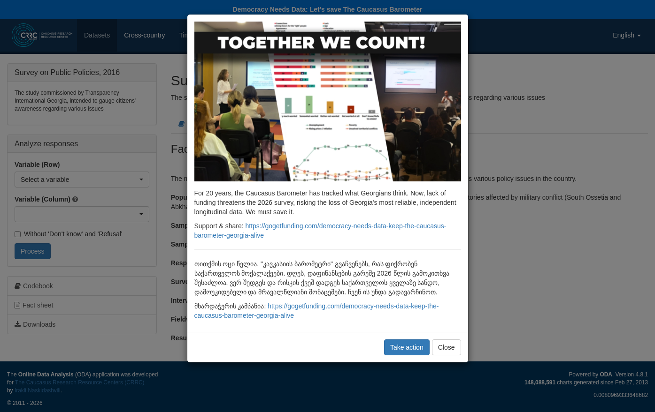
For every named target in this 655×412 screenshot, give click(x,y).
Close (446, 347)
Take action (407, 347)
